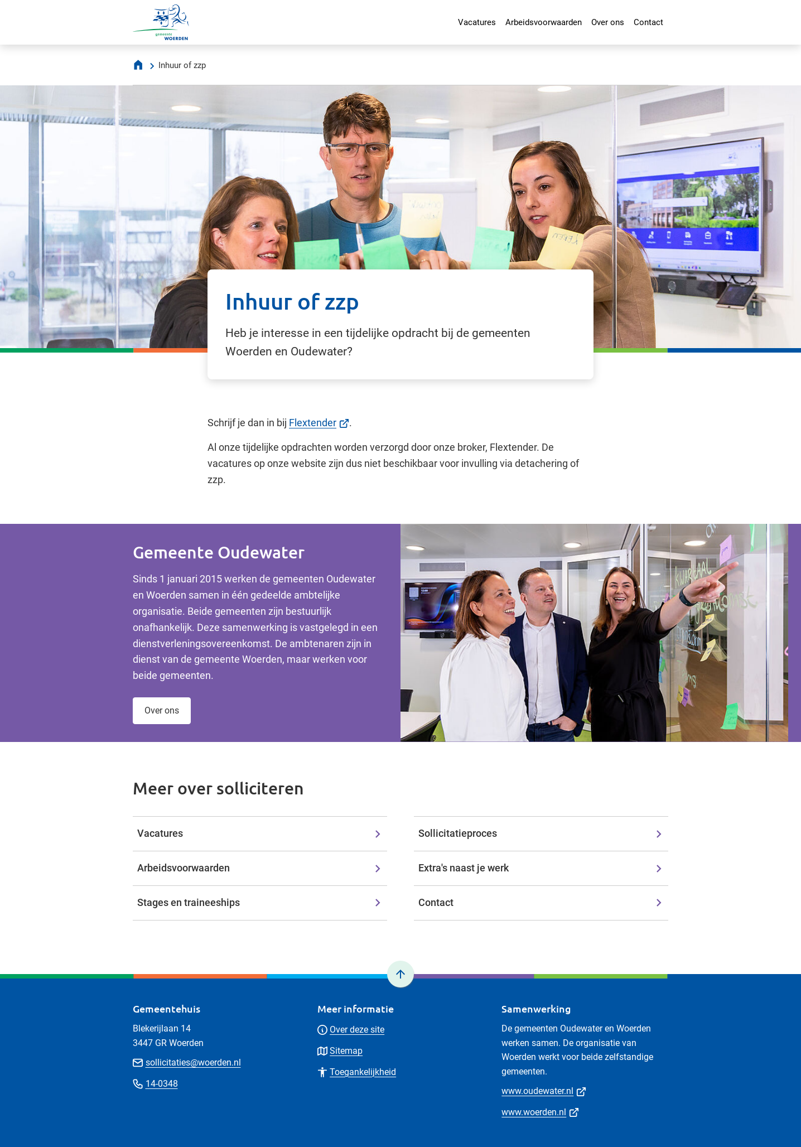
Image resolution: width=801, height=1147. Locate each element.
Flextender (319, 422)
